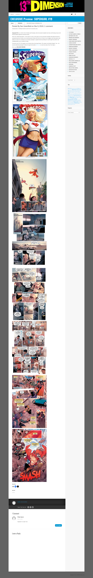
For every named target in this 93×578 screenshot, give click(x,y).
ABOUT (12, 14)
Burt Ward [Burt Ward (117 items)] (73, 91)
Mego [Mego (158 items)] (75, 97)
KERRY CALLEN (72, 55)
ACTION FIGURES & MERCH (74, 34)
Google (28, 507)
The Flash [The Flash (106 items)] (80, 102)
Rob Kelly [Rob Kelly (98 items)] (71, 101)
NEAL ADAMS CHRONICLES (74, 60)
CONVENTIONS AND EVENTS (75, 44)
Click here (38, 44)
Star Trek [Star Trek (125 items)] (69, 102)
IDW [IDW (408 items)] (75, 96)
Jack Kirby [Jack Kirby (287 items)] (78, 96)
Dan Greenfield (25, 26)
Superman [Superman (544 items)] (76, 102)
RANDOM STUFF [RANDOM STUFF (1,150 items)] (72, 100)
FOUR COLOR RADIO (73, 50)
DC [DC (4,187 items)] (69, 93)
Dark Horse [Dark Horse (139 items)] (79, 92)
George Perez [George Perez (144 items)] (77, 95)
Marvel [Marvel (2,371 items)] (72, 97)
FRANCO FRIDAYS (72, 51)
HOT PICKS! (71, 53)
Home (12, 23)
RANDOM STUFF (72, 66)
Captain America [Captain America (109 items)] (77, 91)
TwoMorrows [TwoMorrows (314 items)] (77, 103)
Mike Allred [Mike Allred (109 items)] (69, 98)
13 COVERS (71, 32)
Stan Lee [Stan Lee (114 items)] (79, 101)
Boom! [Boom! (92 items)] (70, 91)
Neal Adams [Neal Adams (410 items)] (74, 98)
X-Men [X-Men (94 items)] (74, 104)
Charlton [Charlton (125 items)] (73, 92)
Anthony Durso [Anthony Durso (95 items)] (74, 88)
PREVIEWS (20, 23)
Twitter (33, 507)
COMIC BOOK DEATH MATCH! (75, 41)
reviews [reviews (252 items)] (79, 100)
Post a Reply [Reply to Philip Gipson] (58, 525)
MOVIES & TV (72, 59)
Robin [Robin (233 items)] (69, 101)
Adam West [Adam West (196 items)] (70, 88)
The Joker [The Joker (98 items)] (69, 103)
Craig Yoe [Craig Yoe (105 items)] (75, 92)
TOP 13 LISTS (72, 71)
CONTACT (18, 14)
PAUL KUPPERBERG (73, 62)
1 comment (48, 26)
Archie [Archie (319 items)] (78, 88)
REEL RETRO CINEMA (73, 67)
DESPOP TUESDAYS (73, 48)
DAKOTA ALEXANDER (73, 46)
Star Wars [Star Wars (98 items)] (72, 102)
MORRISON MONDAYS (73, 57)
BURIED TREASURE (73, 39)
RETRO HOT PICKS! (73, 69)
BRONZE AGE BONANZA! (74, 37)
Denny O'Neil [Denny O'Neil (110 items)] (72, 93)
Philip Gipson (20, 517)
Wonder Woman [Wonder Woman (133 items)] (70, 104)
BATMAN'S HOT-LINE (73, 35)
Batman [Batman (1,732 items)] (74, 90)
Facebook (30, 507)
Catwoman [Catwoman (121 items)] (69, 92)
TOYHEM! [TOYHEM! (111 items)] (72, 103)
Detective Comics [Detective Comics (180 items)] (78, 93)
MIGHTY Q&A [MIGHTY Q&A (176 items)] (79, 97)
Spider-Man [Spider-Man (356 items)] (75, 101)
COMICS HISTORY (72, 43)
